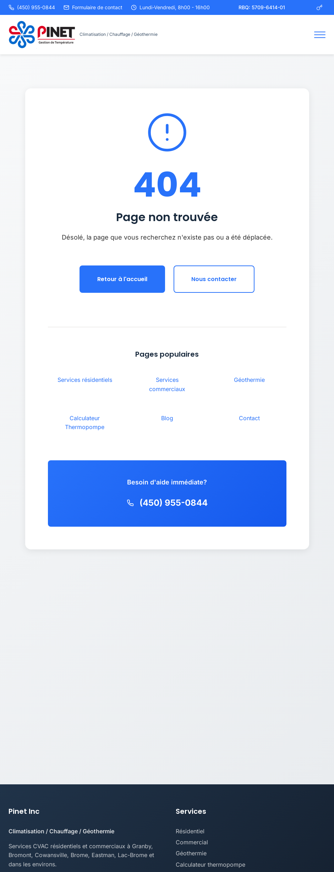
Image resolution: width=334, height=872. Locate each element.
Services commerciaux (167, 384)
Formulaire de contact (93, 7)
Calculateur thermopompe (210, 864)
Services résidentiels (85, 379)
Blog (167, 418)
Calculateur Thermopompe (84, 423)
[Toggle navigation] (319, 34)
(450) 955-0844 (32, 7)
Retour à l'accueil (122, 279)
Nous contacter (214, 279)
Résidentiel (190, 831)
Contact (249, 418)
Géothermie (249, 379)
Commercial (192, 842)
